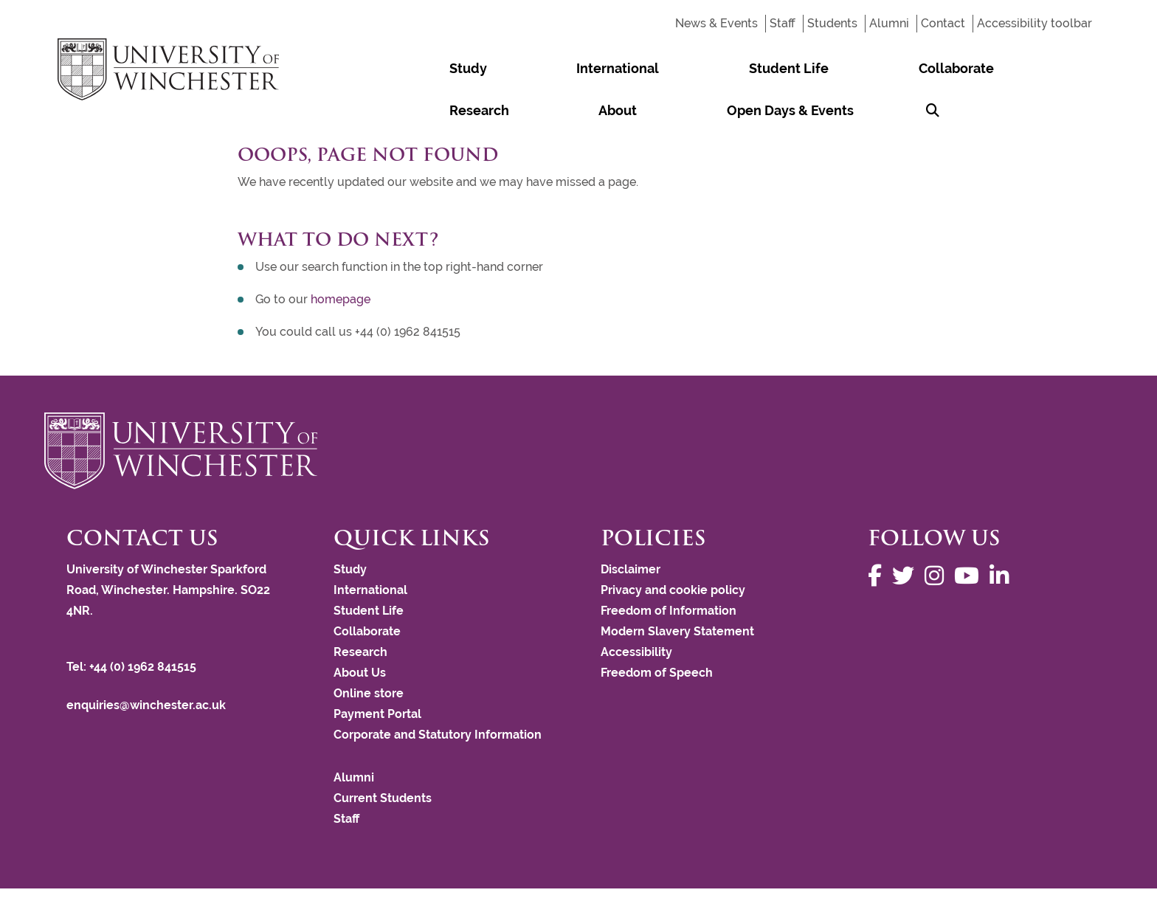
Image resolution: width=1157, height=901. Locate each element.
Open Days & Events (985, 68)
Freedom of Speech (657, 631)
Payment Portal (377, 672)
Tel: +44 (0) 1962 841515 (132, 625)
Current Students (383, 756)
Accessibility (636, 610)
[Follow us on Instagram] (938, 534)
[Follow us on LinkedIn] (1003, 534)
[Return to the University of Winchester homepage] (578, 408)
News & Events (716, 23)
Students (832, 23)
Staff (782, 23)
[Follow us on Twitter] (907, 534)
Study (434, 68)
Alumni (889, 23)
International (516, 68)
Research (809, 68)
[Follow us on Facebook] (878, 534)
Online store (369, 651)
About (880, 68)
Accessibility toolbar (1034, 23)
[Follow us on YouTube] (970, 534)
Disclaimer (630, 527)
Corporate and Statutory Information (438, 693)
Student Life (620, 68)
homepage (340, 257)
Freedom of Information (668, 569)
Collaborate (719, 68)
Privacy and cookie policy (673, 548)
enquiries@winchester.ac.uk (146, 663)
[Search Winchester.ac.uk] (1079, 68)
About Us (360, 631)
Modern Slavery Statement (677, 589)
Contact (943, 23)
